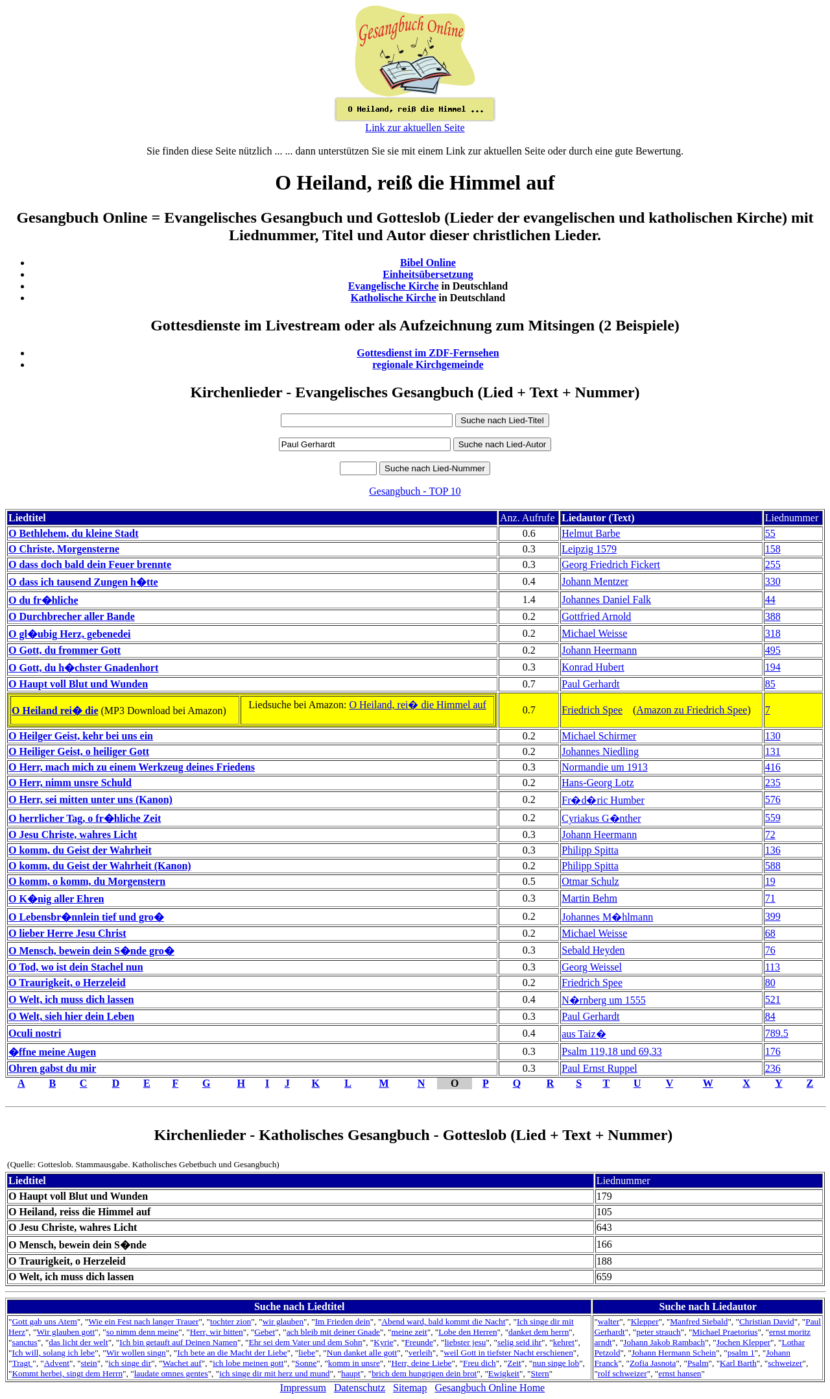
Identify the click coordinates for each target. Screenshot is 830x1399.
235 (773, 782)
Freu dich (479, 1363)
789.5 (776, 1033)
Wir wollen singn (136, 1352)
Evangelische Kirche (393, 285)
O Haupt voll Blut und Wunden (78, 683)
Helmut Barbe (591, 533)
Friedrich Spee (592, 709)
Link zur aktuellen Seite (414, 127)
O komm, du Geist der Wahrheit (80, 850)
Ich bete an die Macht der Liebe (232, 1352)
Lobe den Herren (467, 1332)
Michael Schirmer (599, 735)
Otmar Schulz (590, 881)
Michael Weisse (594, 633)
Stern (540, 1373)
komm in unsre (354, 1363)
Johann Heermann (599, 650)
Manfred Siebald (699, 1321)
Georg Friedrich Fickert (611, 564)
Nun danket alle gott (362, 1352)
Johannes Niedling (600, 751)
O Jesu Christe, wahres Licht (72, 834)
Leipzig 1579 (589, 548)
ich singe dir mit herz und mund (274, 1373)
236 (773, 1068)
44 (770, 599)
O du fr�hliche (43, 600)
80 (770, 982)
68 (770, 933)
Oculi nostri (34, 1033)
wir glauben (283, 1321)
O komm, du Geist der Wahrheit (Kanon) (99, 865)
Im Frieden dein (342, 1321)
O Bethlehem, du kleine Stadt (73, 533)
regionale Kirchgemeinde (427, 364)
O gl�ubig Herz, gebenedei (69, 633)
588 (773, 865)
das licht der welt (78, 1342)
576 (773, 799)
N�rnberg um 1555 (603, 1000)
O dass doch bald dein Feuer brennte (89, 564)
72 (770, 834)
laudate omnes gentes (171, 1373)
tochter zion (230, 1321)
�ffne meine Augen (52, 1052)
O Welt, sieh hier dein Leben (71, 1016)
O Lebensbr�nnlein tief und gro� (86, 916)
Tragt (22, 1363)
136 (773, 850)
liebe (306, 1352)
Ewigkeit (503, 1373)
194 (773, 667)
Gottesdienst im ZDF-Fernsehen (428, 352)
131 (773, 751)
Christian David (766, 1321)
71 (770, 898)
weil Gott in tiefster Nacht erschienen (508, 1352)
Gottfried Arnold (596, 616)
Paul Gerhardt (590, 683)
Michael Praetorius (724, 1332)
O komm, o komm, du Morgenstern (86, 881)
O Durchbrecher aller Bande (71, 616)
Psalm (698, 1363)
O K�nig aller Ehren (56, 898)
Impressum (303, 1387)
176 (773, 1051)
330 (773, 581)
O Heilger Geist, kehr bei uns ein (80, 735)
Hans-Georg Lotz (598, 782)
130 (773, 735)
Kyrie (383, 1342)
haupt (351, 1373)
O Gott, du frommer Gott (64, 650)
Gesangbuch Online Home (489, 1387)
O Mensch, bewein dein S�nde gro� (91, 950)
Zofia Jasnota (653, 1363)
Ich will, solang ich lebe (53, 1352)
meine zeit (409, 1332)
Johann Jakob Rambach (664, 1342)
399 (773, 916)
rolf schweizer (622, 1373)
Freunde (419, 1342)
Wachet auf (182, 1363)
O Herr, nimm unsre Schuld (70, 782)
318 (773, 633)
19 (770, 881)
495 (773, 650)
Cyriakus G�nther (601, 818)
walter (608, 1321)
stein (89, 1363)
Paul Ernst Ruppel (599, 1068)
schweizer (785, 1363)
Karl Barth (738, 1363)
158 (773, 548)
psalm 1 (741, 1352)
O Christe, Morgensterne (63, 548)
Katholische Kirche (393, 297)
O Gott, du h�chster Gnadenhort (83, 667)
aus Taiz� (584, 1033)
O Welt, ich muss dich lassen (71, 999)
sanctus (24, 1342)
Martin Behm (589, 898)
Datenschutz (359, 1387)
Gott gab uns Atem (44, 1321)
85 (770, 683)
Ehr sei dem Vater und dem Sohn (305, 1342)
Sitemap (410, 1387)
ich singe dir (129, 1363)
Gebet (264, 1332)
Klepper (645, 1321)
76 (770, 950)
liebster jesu (465, 1342)
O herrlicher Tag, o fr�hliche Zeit (84, 818)
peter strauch (658, 1332)
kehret (564, 1342)
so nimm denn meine (142, 1332)
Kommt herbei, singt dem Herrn (67, 1373)
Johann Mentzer (595, 581)
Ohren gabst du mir (52, 1068)
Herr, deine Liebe (421, 1363)
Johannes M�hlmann (607, 916)
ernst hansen (679, 1373)
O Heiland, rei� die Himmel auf (417, 704)
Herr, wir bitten (216, 1332)
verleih (421, 1352)
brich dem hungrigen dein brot (424, 1373)
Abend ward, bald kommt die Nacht (443, 1321)
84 (770, 1016)
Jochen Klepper (743, 1342)
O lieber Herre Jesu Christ (67, 933)
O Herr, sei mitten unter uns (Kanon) (90, 799)
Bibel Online (428, 262)
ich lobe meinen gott (248, 1363)
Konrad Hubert (593, 667)
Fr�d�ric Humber (603, 800)
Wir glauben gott (65, 1332)
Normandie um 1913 (604, 767)
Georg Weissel (592, 966)
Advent (56, 1363)
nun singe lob (555, 1363)
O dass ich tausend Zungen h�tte (83, 582)
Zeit (514, 1363)
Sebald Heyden (593, 950)
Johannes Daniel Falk (606, 599)
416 (773, 767)
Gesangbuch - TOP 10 (414, 491)
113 (772, 966)
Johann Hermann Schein (674, 1352)
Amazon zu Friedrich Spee (691, 709)
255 (773, 564)
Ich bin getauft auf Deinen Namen (178, 1342)
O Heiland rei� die (55, 710)
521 (773, 999)
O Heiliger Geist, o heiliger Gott (78, 751)
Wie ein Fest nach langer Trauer (143, 1321)
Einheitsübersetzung (428, 274)
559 (773, 817)
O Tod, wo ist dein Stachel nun (75, 966)
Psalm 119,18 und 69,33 (612, 1051)
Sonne (305, 1363)
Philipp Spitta (590, 850)
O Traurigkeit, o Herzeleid (67, 982)
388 (773, 616)
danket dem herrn (538, 1332)
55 (770, 533)
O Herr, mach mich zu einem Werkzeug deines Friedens (131, 767)
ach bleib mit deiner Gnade (333, 1332)
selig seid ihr (519, 1342)
